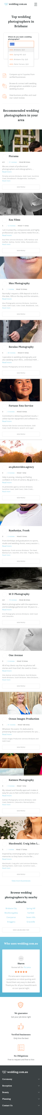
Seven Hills (30, 917)
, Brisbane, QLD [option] (17, 50)
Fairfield (30, 913)
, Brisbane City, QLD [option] (19, 59)
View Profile (21, 187)
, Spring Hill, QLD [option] (18, 54)
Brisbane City (11, 908)
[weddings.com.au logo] (15, 4)
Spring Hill (31, 908)
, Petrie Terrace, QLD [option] (19, 64)
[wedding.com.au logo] (15, 1073)
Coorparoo (11, 917)
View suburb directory (21, 930)
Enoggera (11, 922)
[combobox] (21, 44)
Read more (7, 172)
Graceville (31, 922)
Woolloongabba (11, 913)
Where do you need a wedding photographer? (20, 38)
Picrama (27, 967)
